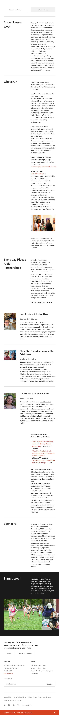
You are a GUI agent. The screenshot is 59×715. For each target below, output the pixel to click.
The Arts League (40, 372)
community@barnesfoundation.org (43, 167)
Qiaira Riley (42, 362)
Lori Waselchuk (45, 402)
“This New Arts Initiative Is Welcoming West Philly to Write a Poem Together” (43, 453)
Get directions (8, 673)
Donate (9, 653)
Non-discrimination (45, 697)
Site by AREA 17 (27, 705)
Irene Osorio (24, 322)
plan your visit (28, 713)
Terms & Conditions (19, 697)
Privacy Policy (32, 697)
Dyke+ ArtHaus (25, 327)
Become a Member (15, 10)
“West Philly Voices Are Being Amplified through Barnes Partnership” (42, 444)
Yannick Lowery (28, 365)
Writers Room (49, 404)
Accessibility (8, 697)
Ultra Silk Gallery (37, 174)
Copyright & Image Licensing (13, 700)
